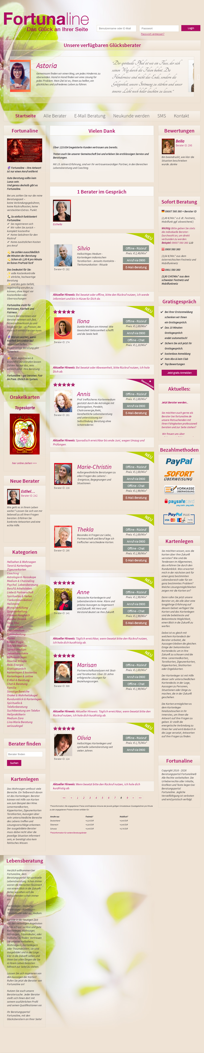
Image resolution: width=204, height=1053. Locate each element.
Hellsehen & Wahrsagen (21, 562)
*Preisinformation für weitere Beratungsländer (68, 832)
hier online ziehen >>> (24, 463)
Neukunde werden (131, 116)
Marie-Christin (94, 466)
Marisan (87, 665)
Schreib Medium (17, 646)
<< (64, 797)
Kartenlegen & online (20, 676)
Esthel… (28, 491)
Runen (11, 638)
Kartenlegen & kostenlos (22, 672)
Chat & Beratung (17, 684)
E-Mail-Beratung (136, 267)
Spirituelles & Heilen (19, 596)
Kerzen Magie (15, 642)
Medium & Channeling (20, 581)
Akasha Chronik (16, 619)
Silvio (83, 248)
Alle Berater (55, 116)
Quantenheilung (17, 611)
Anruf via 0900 (136, 260)
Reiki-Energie (15, 665)
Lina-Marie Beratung (20, 722)
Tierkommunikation (19, 600)
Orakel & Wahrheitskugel (22, 695)
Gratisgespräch (16, 668)
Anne (83, 592)
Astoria (55, 65)
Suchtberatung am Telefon (23, 710)
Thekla (85, 529)
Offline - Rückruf (136, 248)
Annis (83, 394)
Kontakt (181, 116)
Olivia (84, 737)
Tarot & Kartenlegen (19, 565)
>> (140, 797)
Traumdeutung (16, 634)
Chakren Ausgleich (18, 615)
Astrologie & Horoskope (21, 577)
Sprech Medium (16, 649)
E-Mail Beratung (89, 116)
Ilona (83, 321)
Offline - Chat (136, 340)
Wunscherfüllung (17, 607)
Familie (11, 687)
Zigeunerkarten (16, 569)
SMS (161, 116)
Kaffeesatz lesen (17, 657)
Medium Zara (15, 718)
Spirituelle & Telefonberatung (17, 705)
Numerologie (15, 626)
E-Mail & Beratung (18, 680)
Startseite (25, 116)
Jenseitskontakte (17, 653)
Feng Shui (13, 623)
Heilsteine (13, 604)
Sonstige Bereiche (18, 691)
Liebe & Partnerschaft (20, 592)
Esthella (57, 224)
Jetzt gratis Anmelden (179, 373)
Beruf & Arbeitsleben (19, 588)
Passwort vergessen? (152, 34)
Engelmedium (15, 630)
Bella (180, 141)
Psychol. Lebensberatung (22, 585)
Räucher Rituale (17, 661)
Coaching (13, 573)
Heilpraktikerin (16, 714)
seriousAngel (15, 726)
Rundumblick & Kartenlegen (24, 699)
